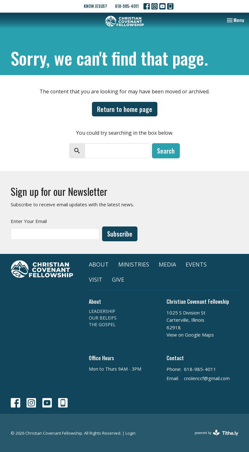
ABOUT (99, 264)
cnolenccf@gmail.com (207, 378)
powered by (216, 433)
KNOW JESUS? (95, 6)
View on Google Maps (190, 335)
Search (166, 151)
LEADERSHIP (102, 311)
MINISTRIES (133, 264)
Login (130, 433)
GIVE (118, 279)
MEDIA (167, 264)
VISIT (95, 279)
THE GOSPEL (102, 324)
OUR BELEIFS (103, 318)
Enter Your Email (29, 221)
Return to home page (124, 109)
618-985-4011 (127, 6)
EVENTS (196, 264)
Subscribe (119, 233)
